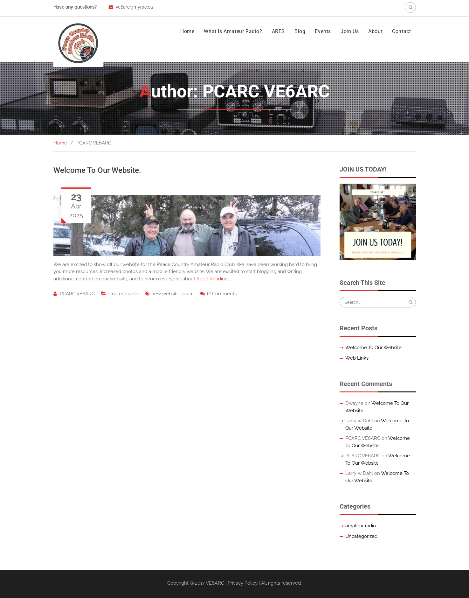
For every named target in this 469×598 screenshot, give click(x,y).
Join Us (350, 31)
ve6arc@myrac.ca (134, 7)
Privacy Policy (243, 583)
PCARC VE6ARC (77, 294)
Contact (401, 31)
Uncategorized (361, 536)
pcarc (188, 294)
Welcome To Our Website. (97, 170)
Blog (299, 31)
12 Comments (221, 294)
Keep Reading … (214, 279)
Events (323, 31)
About (375, 31)
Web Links (357, 358)
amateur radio (123, 294)
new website (165, 294)
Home (187, 31)
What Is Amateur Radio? (233, 31)
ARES (278, 31)
